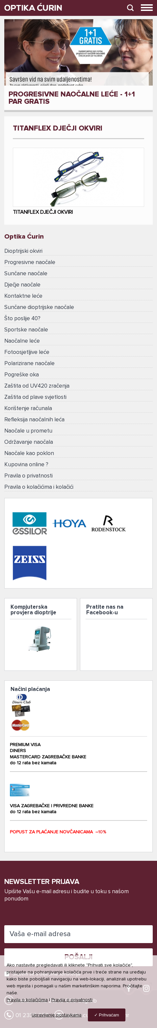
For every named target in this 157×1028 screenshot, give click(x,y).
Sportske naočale (26, 330)
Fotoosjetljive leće (26, 352)
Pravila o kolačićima (27, 1000)
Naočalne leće (22, 341)
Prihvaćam (109, 1014)
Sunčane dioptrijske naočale (39, 307)
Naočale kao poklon (29, 453)
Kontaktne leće (23, 296)
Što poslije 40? (22, 319)
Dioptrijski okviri (23, 251)
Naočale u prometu (28, 431)
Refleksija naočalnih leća (34, 420)
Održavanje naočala (28, 442)
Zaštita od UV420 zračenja (36, 386)
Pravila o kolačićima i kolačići (38, 487)
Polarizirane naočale (29, 363)
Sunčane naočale (25, 274)
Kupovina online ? (26, 465)
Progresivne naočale (29, 262)
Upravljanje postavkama (57, 1015)
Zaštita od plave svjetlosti (35, 397)
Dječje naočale (22, 285)
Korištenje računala (28, 408)
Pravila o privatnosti (28, 476)
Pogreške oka (21, 375)
